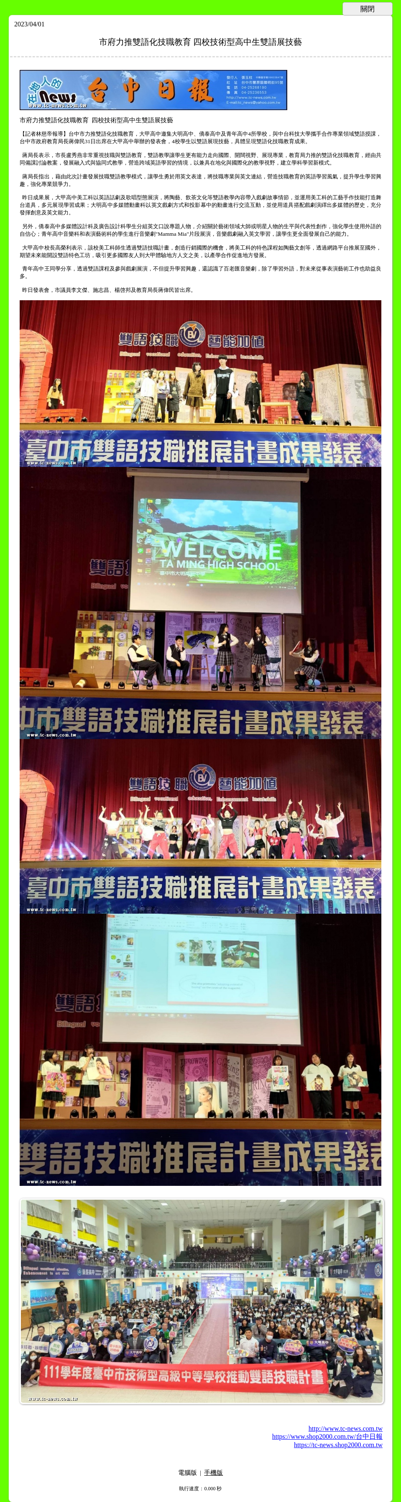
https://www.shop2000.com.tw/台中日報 (327, 1436)
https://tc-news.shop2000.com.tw (338, 1444)
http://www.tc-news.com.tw (346, 1428)
